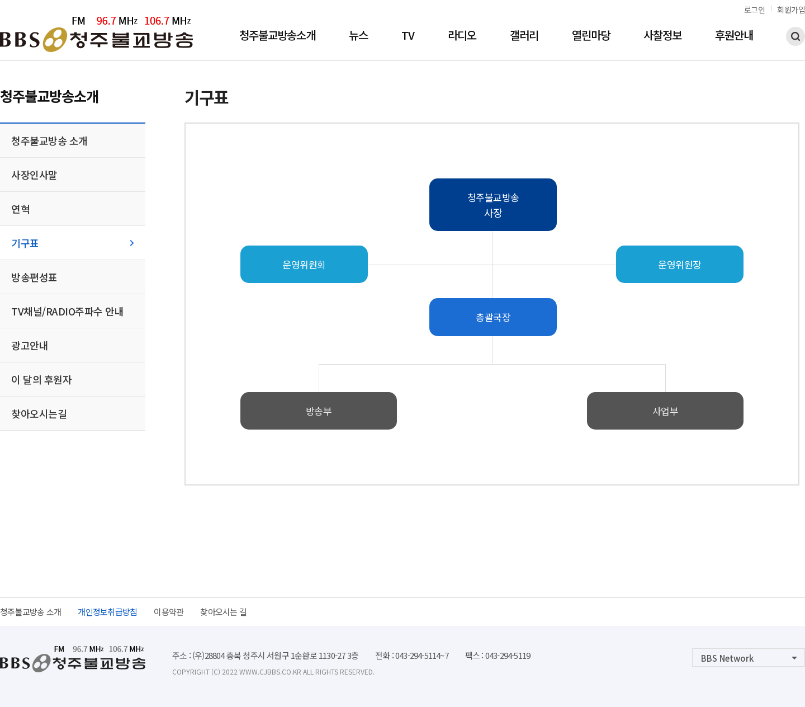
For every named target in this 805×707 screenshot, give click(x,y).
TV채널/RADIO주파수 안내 (67, 311)
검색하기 (795, 36)
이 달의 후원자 (41, 379)
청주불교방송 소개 (49, 140)
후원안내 (734, 36)
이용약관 (168, 612)
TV (407, 36)
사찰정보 (662, 36)
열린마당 (591, 36)
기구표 (25, 242)
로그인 (754, 9)
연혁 (20, 208)
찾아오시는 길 (223, 612)
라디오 (462, 36)
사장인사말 (34, 174)
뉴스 (358, 36)
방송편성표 (34, 277)
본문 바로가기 (0, 0)
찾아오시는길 (39, 413)
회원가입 (791, 9)
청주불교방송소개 (277, 36)
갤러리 (524, 36)
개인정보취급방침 (107, 612)
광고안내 (29, 345)
